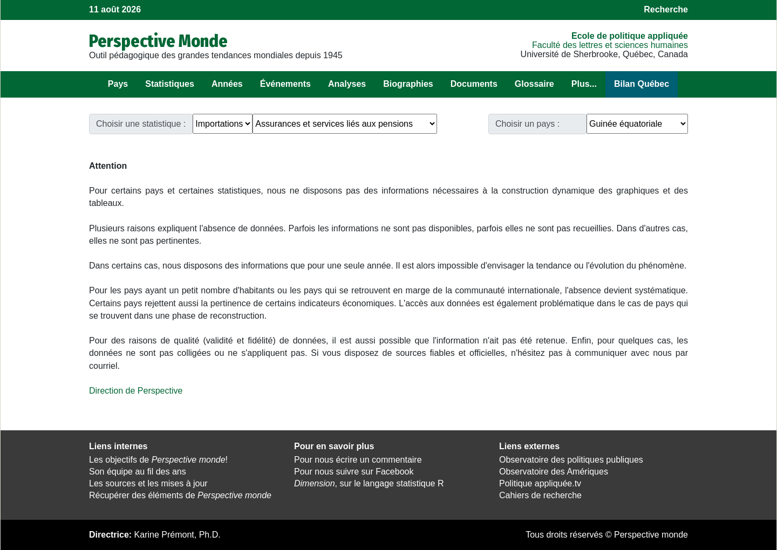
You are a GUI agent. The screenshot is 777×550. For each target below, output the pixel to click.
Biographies (408, 83)
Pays (118, 83)
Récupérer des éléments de (180, 495)
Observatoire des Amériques (553, 471)
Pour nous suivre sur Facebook (353, 471)
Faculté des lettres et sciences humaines (610, 45)
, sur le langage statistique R (369, 483)
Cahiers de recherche (540, 495)
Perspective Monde (158, 41)
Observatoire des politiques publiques (571, 459)
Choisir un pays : (527, 123)
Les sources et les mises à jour (148, 483)
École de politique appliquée (629, 35)
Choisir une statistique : (141, 123)
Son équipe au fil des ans (137, 471)
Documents (474, 83)
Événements (285, 83)
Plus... (584, 83)
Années (227, 83)
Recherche (666, 9)
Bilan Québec (641, 83)
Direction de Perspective (135, 390)
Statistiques (169, 83)
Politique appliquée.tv (540, 483)
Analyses (347, 83)
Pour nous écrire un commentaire (358, 459)
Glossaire (534, 83)
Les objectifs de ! (158, 459)
